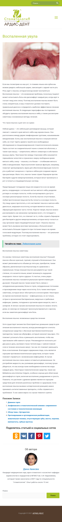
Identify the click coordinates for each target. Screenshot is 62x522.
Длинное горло (14, 402)
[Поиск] (57, 3)
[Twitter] (47, 436)
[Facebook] (31, 436)
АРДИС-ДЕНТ (38, 513)
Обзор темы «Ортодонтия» (19, 412)
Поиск (5, 491)
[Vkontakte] (24, 436)
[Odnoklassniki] (16, 436)
